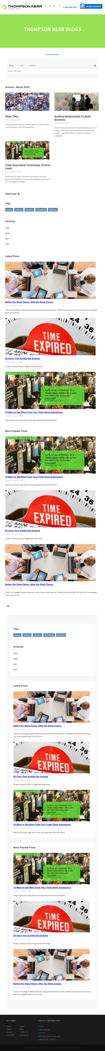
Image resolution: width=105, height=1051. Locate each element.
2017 (7, 239)
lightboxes (19, 209)
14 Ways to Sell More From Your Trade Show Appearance (34, 412)
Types (9, 1029)
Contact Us (24, 1032)
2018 (7, 233)
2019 (7, 228)
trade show (52, 209)
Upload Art (24, 1035)
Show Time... (12, 116)
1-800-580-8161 (70, 7)
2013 (7, 244)
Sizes (9, 1026)
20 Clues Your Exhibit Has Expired (22, 358)
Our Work (10, 1035)
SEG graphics (41, 209)
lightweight (29, 209)
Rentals (10, 1032)
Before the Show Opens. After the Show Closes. (29, 302)
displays (9, 209)
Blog (21, 1029)
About (22, 1026)
